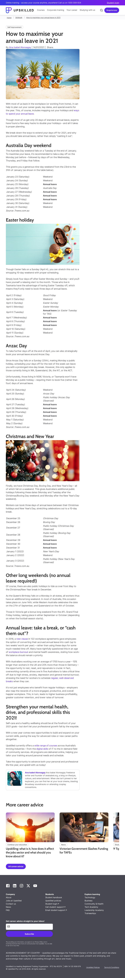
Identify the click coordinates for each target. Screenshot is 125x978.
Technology (90, 897)
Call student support (54, 907)
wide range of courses (45, 745)
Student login (113, 2)
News (8, 907)
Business (88, 900)
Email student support (55, 910)
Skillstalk (18, 17)
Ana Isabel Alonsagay (20, 47)
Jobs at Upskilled (14, 900)
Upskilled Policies (93, 967)
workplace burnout (18, 652)
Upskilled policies (53, 900)
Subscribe (29, 934)
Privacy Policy (39, 942)
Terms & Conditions (111, 967)
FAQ (8, 910)
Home (9, 18)
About (8, 897)
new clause (22, 639)
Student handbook (53, 897)
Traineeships (90, 913)
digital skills (42, 749)
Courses (41, 10)
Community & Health (94, 904)
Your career (72, 10)
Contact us (11, 904)
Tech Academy (91, 907)
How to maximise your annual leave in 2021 (43, 17)
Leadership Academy (94, 910)
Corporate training (55, 10)
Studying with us (87, 10)
